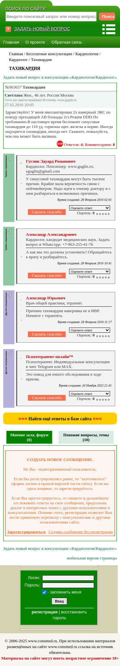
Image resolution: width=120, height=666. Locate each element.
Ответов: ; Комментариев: (89, 144)
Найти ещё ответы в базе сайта (60, 418)
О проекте (35, 42)
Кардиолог (18, 59)
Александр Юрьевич (45, 297)
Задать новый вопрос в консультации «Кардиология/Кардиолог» (59, 77)
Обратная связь (67, 42)
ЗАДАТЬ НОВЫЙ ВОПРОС (42, 28)
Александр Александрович (51, 234)
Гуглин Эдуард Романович (50, 161)
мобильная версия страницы (92, 558)
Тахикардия (41, 59)
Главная (11, 42)
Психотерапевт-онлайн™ (49, 356)
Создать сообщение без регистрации (81, 531)
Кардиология (87, 53)
